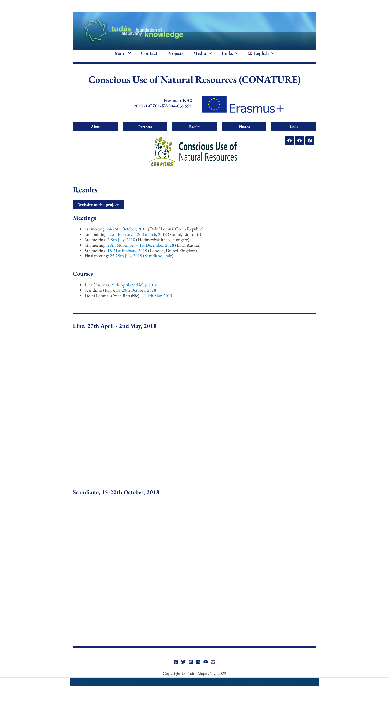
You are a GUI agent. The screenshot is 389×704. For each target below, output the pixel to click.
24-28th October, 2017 (127, 235)
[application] (128, 56)
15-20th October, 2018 (136, 297)
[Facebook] (176, 668)
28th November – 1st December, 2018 (141, 251)
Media (202, 56)
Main (123, 56)
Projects (175, 56)
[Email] (213, 668)
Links (230, 56)
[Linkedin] (198, 668)
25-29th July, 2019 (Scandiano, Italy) (141, 262)
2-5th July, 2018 (121, 246)
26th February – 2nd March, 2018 (137, 241)
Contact (149, 56)
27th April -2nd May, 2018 (134, 291)
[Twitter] (183, 668)
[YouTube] (205, 668)
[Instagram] (191, 668)
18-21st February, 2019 (127, 257)
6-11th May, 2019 (156, 302)
